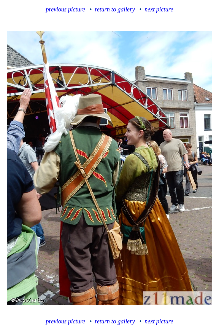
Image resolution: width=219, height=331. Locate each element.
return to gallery (115, 9)
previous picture (65, 9)
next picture (158, 9)
